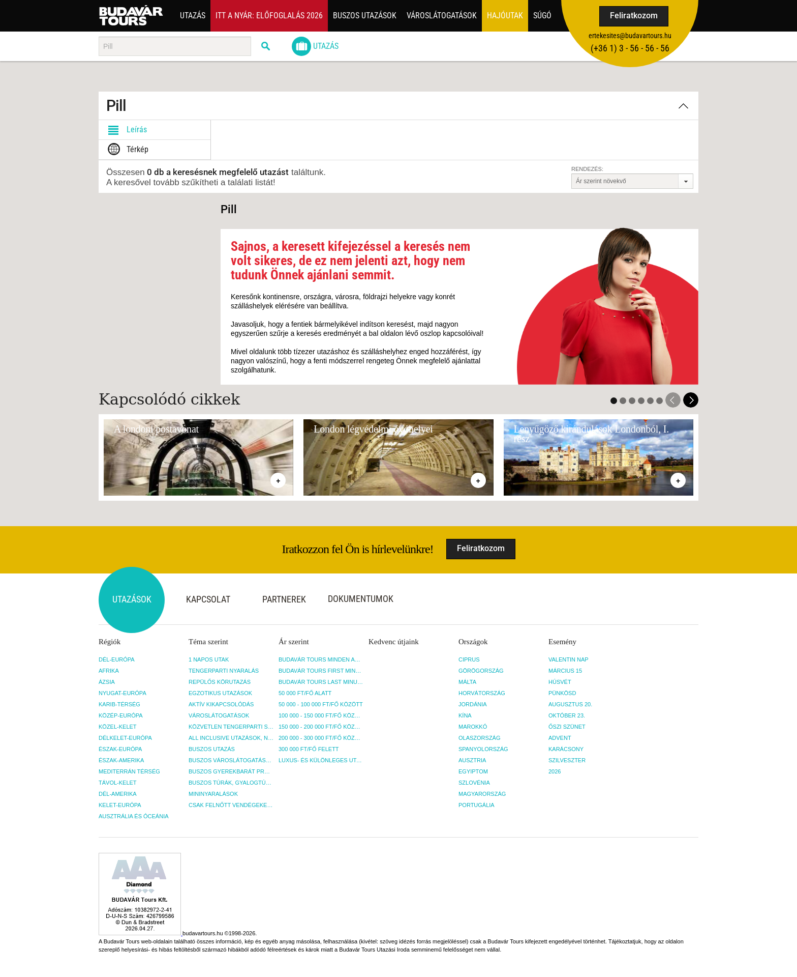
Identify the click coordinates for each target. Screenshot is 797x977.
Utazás (192, 15)
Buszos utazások (364, 15)
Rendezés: (587, 169)
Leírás (125, 129)
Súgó (542, 15)
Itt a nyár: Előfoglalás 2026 (269, 15)
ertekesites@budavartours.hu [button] (630, 36)
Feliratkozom (634, 15)
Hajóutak (505, 15)
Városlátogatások (442, 15)
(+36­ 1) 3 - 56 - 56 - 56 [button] (630, 48)
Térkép (126, 149)
